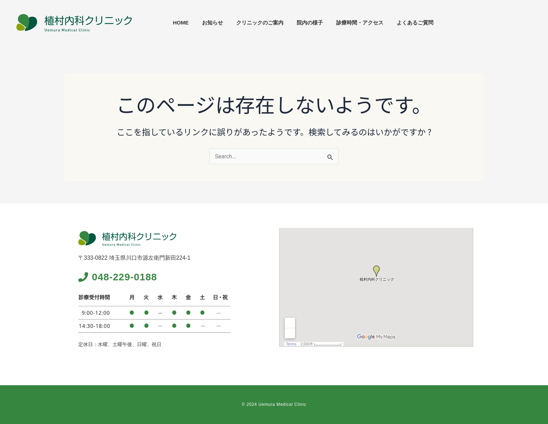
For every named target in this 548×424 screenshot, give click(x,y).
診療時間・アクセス (456, 23)
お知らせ (309, 23)
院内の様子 (407, 23)
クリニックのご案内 (356, 23)
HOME (278, 23)
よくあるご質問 (511, 23)
